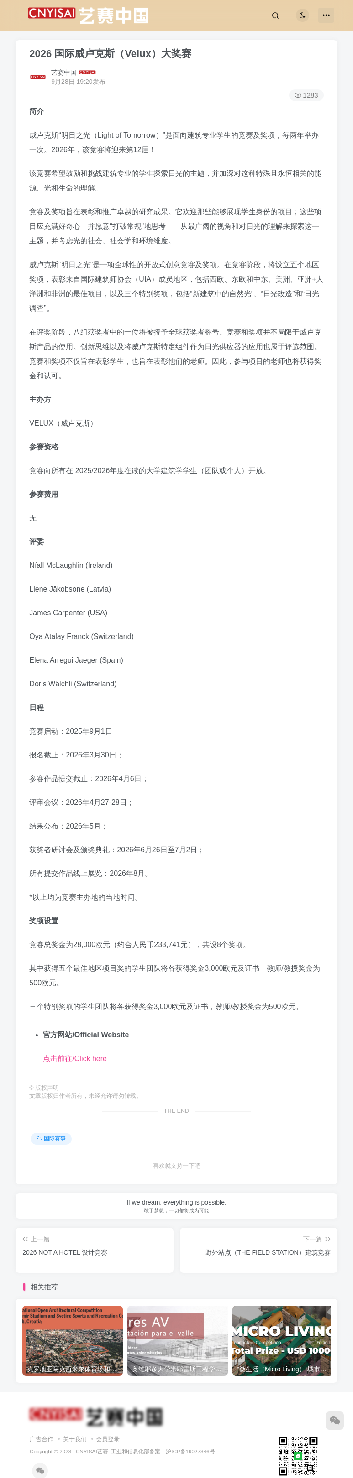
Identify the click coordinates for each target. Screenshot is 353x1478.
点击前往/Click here (75, 1058)
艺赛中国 (64, 72)
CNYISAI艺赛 (92, 1451)
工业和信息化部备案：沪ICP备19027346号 (163, 1451)
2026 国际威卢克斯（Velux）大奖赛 (110, 53)
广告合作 (41, 1439)
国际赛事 (51, 1138)
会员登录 (108, 1439)
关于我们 (75, 1439)
